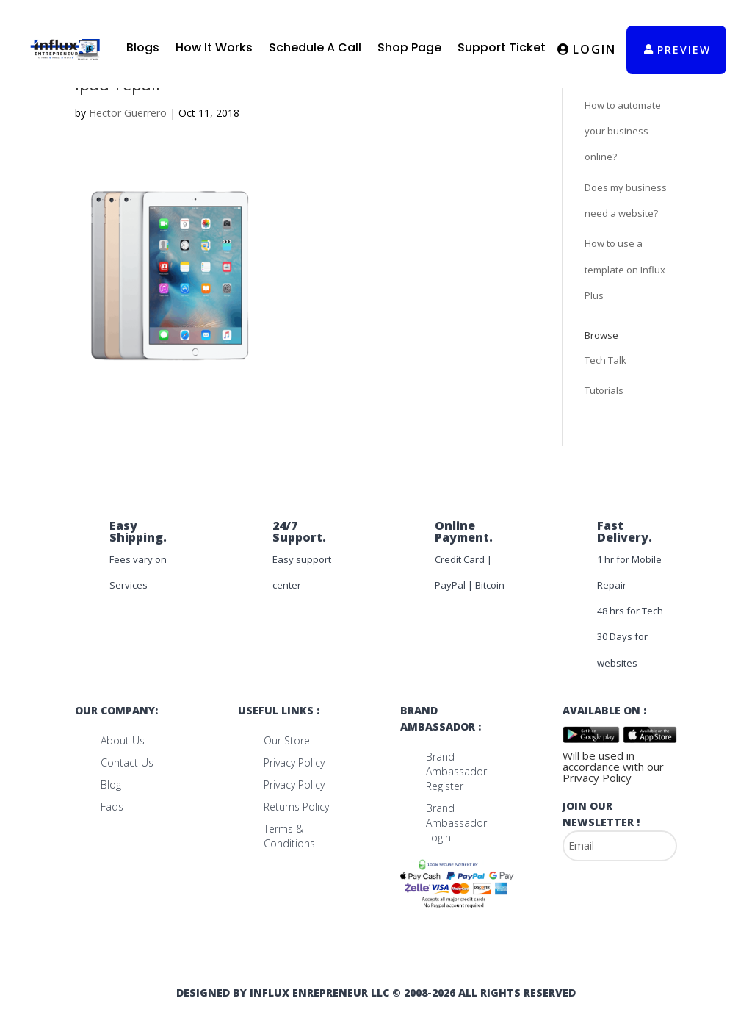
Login (594, 49)
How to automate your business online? (623, 130)
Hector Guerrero (128, 113)
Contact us (127, 762)
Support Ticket (502, 47)
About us (123, 740)
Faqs (112, 807)
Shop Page (409, 47)
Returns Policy (296, 807)
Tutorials (604, 390)
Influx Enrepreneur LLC (319, 992)
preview (684, 50)
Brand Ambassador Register (456, 771)
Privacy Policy (294, 762)
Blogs (142, 47)
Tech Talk (605, 360)
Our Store (287, 740)
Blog (111, 785)
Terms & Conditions (289, 836)
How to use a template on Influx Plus (625, 269)
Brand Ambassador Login (456, 822)
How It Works (214, 47)
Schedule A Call (315, 47)
